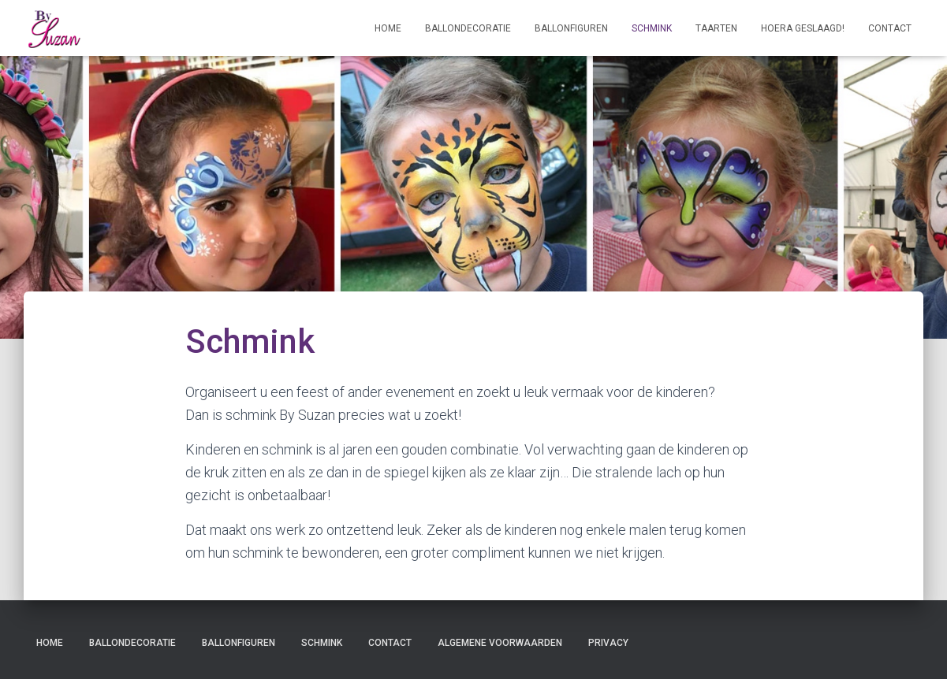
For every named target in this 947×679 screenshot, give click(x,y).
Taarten (716, 28)
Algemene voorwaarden (500, 642)
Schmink (652, 28)
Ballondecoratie (468, 28)
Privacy (608, 642)
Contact (890, 28)
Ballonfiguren (571, 28)
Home (388, 28)
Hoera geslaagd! (802, 28)
